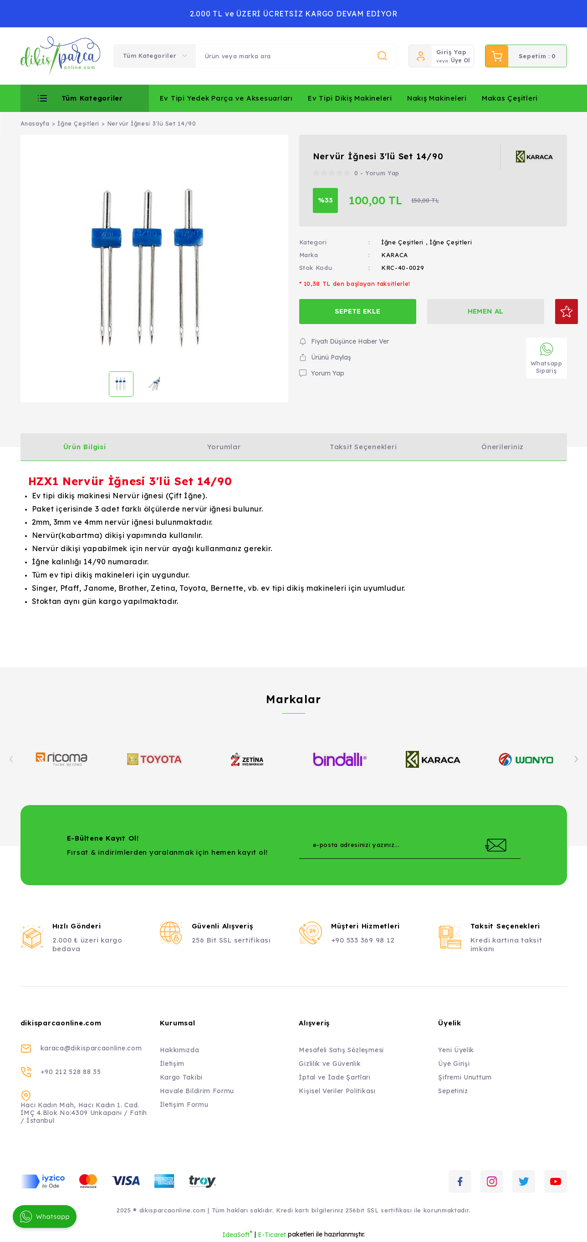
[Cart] (526, 56)
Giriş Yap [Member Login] (451, 52)
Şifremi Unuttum (465, 1077)
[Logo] (60, 56)
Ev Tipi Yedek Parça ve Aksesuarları (226, 98)
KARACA (394, 255)
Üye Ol (460, 60)
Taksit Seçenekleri (363, 446)
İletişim (172, 1064)
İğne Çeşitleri (402, 242)
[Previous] (11, 759)
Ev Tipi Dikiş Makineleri (350, 98)
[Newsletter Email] (410, 845)
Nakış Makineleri (437, 98)
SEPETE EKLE (354, 311)
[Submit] (495, 845)
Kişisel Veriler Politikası (337, 1091)
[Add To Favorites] (554, 311)
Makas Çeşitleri (510, 98)
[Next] (576, 759)
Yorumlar (224, 446)
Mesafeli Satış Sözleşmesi (341, 1050)
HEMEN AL (475, 311)
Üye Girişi (454, 1064)
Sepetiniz (453, 1091)
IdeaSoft (237, 1234)
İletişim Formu (184, 1104)
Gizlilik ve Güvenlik (330, 1064)
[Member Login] (420, 56)
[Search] (296, 56)
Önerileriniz (502, 446)
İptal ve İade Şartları (334, 1077)
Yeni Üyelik (456, 1050)
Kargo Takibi (181, 1077)
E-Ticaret (272, 1235)
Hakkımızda (179, 1050)
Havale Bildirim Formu (197, 1091)
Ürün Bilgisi (84, 446)
